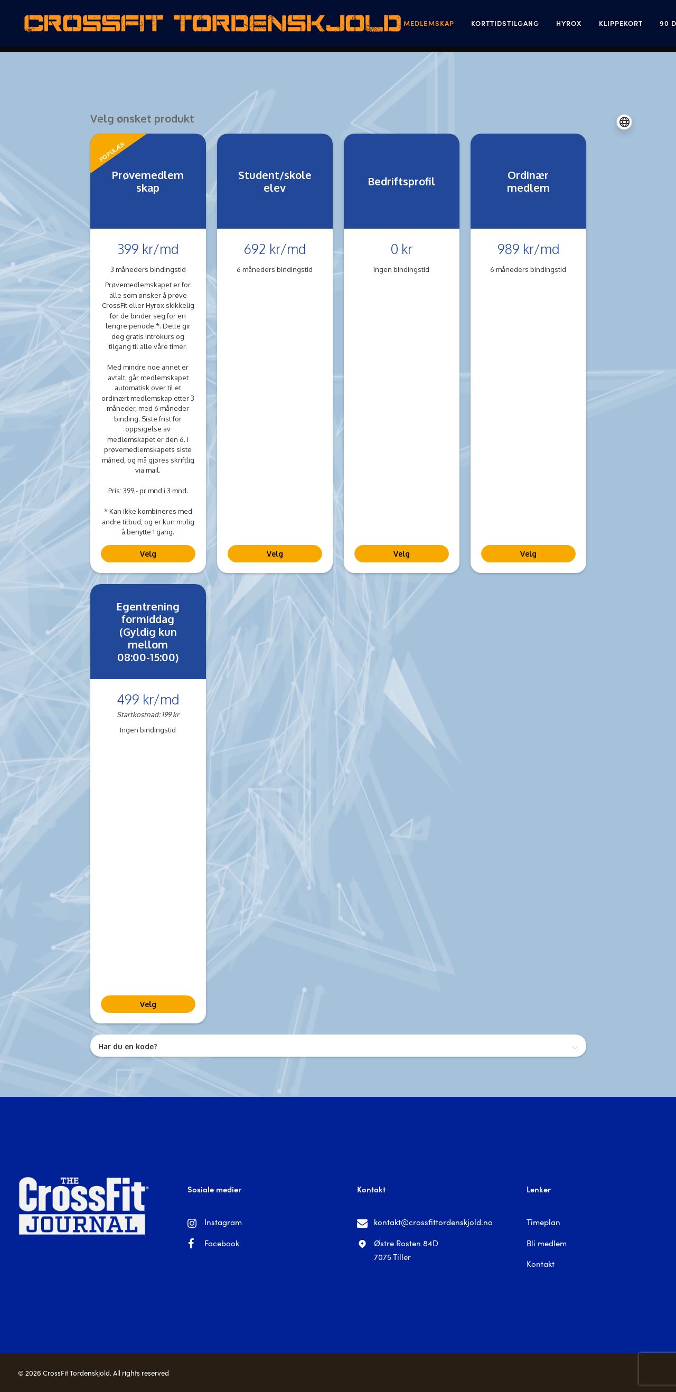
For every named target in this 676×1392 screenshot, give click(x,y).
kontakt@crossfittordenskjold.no (433, 1221)
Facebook (221, 1242)
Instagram (223, 1221)
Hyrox (515, 26)
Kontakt (541, 1263)
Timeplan (543, 1221)
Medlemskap (375, 26)
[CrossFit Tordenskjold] (184, 25)
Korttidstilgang (451, 26)
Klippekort (567, 26)
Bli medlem (547, 1242)
